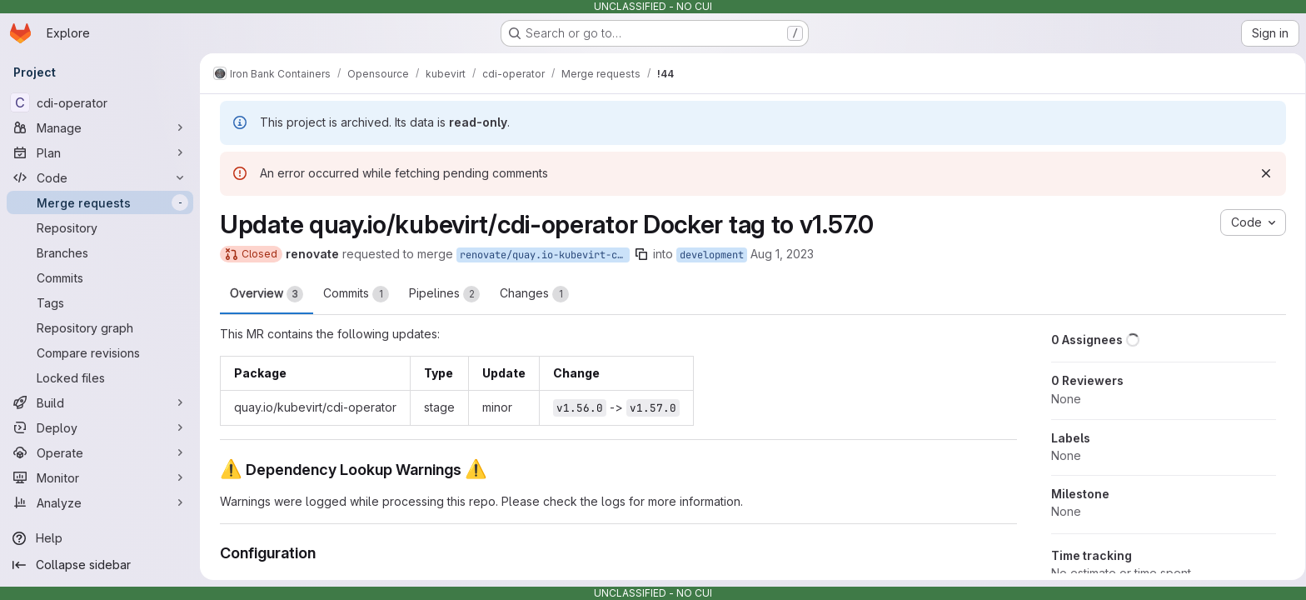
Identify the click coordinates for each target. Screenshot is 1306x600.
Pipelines (441, 294)
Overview (263, 294)
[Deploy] (100, 427)
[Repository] (100, 227)
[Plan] (100, 152)
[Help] (100, 538)
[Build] (100, 402)
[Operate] (100, 452)
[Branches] (100, 252)
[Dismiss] (1263, 173)
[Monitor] (100, 477)
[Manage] (100, 127)
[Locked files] (100, 377)
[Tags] (100, 302)
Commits (353, 294)
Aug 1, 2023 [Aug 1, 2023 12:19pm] (778, 254)
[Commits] (100, 277)
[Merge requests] (100, 202)
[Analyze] (100, 502)
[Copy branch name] (638, 254)
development (708, 255)
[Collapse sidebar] (100, 565)
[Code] (100, 177)
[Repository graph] (100, 327)
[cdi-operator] (100, 102)
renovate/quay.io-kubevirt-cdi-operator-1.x (541, 255)
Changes (531, 294)
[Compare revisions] (100, 352)
